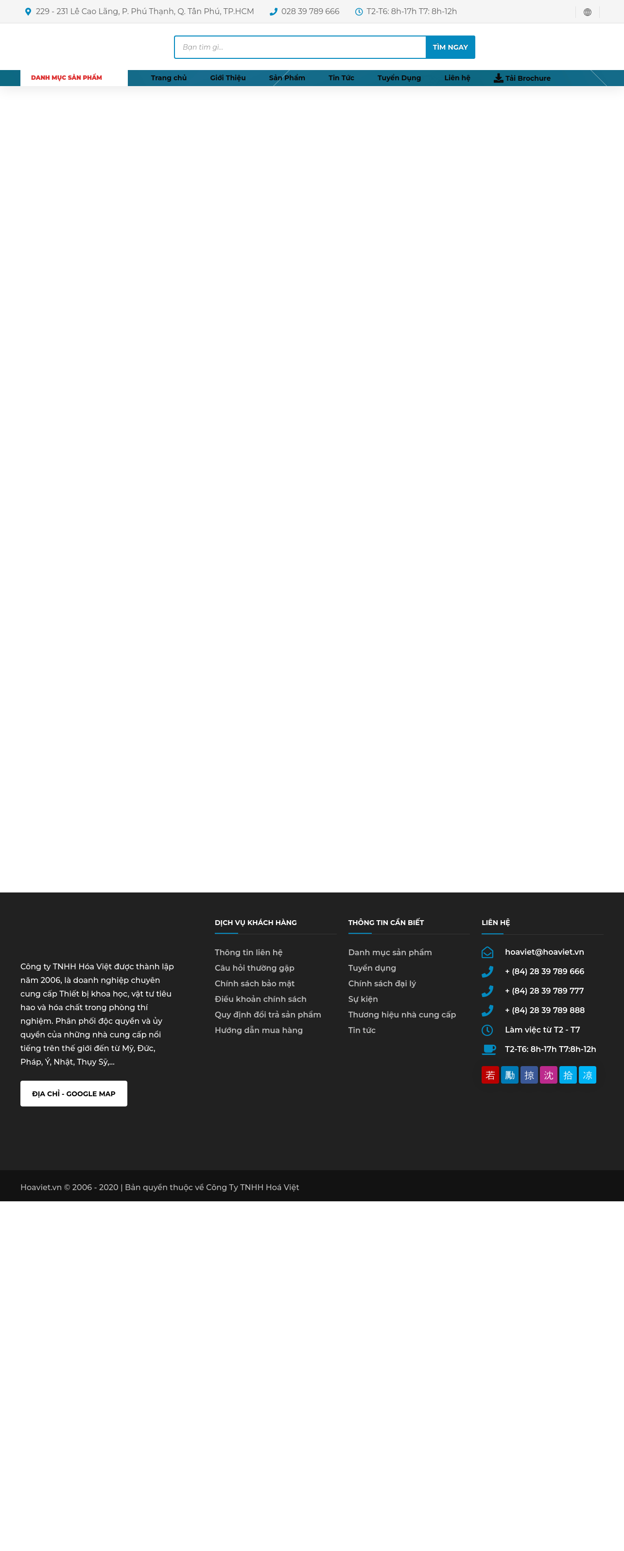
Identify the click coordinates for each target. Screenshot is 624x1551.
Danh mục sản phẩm (390, 958)
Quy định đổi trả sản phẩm (268, 1020)
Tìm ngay (450, 47)
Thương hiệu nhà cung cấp (402, 1020)
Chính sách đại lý (382, 989)
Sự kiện (363, 1004)
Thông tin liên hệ (249, 958)
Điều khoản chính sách (261, 1004)
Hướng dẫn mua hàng (259, 1035)
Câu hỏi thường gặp (255, 973)
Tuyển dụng (372, 973)
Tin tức (362, 1035)
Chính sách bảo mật (255, 989)
